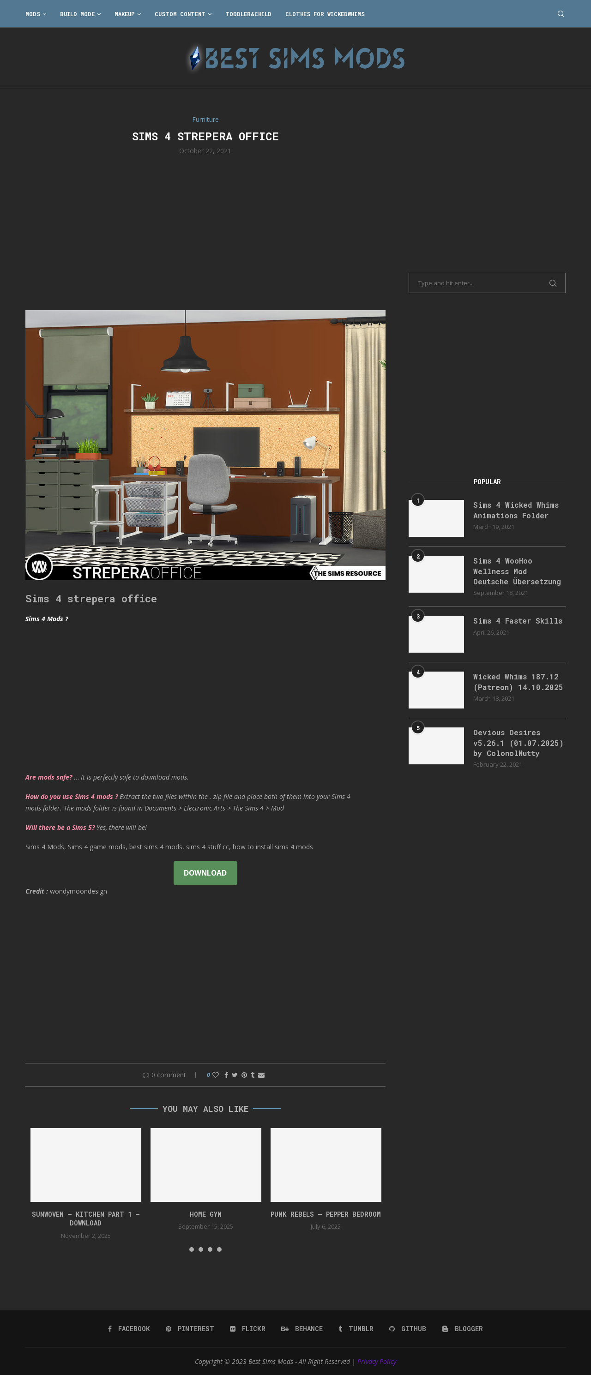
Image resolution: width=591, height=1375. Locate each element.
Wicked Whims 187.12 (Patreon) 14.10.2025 (518, 681)
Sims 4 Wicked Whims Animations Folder (516, 510)
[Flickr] (247, 1328)
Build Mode (77, 14)
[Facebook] (129, 1328)
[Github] (407, 1328)
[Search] (561, 13)
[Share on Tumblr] (252, 1074)
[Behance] (302, 1328)
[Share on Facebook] (226, 1074)
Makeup (125, 14)
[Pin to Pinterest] (244, 1074)
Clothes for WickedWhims (325, 14)
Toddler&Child (248, 14)
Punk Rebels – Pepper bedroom (326, 1214)
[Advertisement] (205, 231)
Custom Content (180, 14)
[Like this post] (215, 1074)
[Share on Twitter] (235, 1074)
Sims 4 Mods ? (46, 618)
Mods (32, 14)
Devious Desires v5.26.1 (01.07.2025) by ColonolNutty (518, 742)
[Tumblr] (356, 1328)
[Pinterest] (190, 1328)
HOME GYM (206, 1214)
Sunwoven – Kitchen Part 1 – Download (86, 1219)
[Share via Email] (261, 1074)
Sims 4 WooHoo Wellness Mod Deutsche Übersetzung (517, 571)
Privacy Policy (376, 1361)
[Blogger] (462, 1328)
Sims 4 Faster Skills (517, 620)
